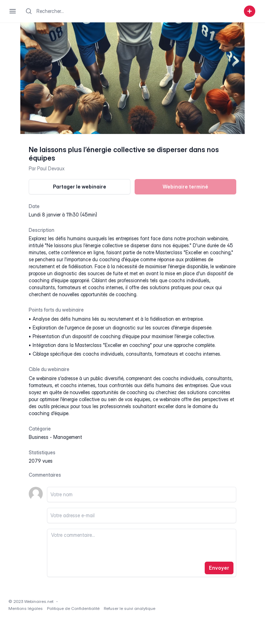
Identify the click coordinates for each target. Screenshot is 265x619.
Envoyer (219, 568)
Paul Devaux (50, 168)
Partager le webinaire (79, 187)
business (38, 437)
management (67, 437)
